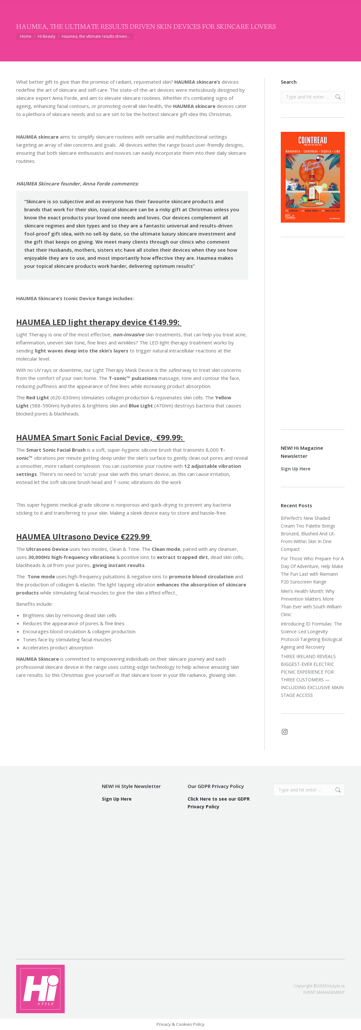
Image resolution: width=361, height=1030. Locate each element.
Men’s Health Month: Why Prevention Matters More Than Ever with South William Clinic (311, 602)
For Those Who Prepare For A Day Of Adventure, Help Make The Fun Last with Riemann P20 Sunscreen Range (312, 570)
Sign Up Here (296, 469)
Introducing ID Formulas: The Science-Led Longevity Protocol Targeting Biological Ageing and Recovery (311, 635)
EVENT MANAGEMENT (324, 992)
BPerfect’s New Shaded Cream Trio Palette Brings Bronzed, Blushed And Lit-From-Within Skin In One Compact (308, 533)
